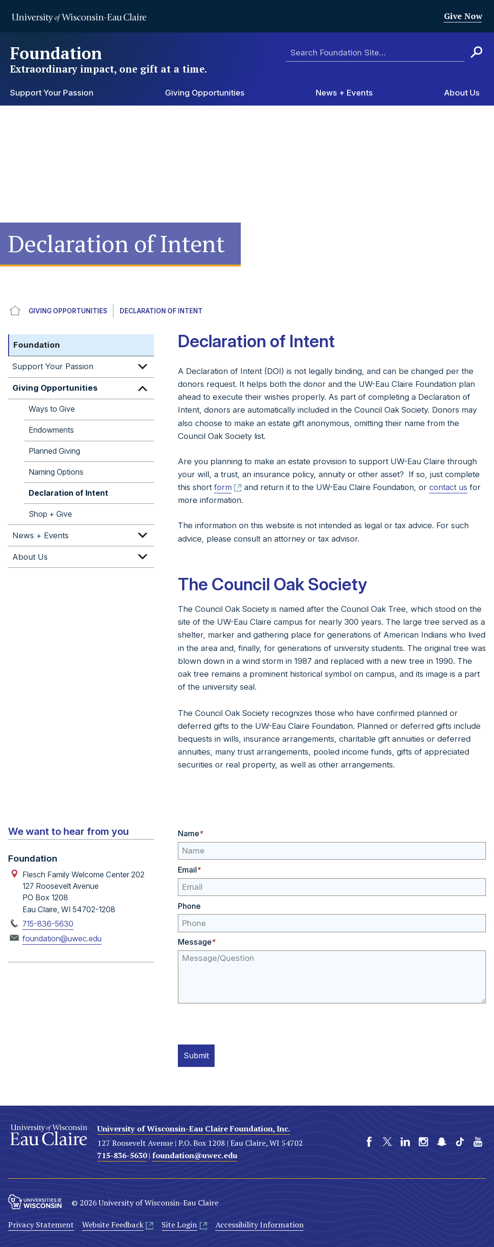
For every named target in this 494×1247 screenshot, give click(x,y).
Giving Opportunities (205, 92)
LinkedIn (405, 1140)
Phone (189, 906)
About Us (462, 92)
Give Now (463, 16)
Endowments (51, 430)
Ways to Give (52, 409)
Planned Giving (54, 451)
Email (189, 869)
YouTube (478, 1140)
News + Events (344, 92)
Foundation (109, 59)
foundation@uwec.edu (62, 938)
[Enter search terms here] (375, 53)
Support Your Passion (51, 92)
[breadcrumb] (247, 311)
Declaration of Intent (161, 311)
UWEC (15, 311)
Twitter (387, 1140)
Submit (198, 1055)
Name (190, 833)
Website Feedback (113, 1223)
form (223, 487)
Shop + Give (50, 514)
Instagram (423, 1140)
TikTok (460, 1140)
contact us (448, 487)
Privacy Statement (41, 1223)
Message (197, 942)
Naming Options (56, 472)
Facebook (369, 1140)
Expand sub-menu (143, 367)
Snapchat (441, 1140)
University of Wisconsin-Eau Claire (79, 18)
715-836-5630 (47, 923)
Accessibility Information (260, 1223)
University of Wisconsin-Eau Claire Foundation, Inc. (193, 1127)
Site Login (179, 1223)
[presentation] (250, 1022)
